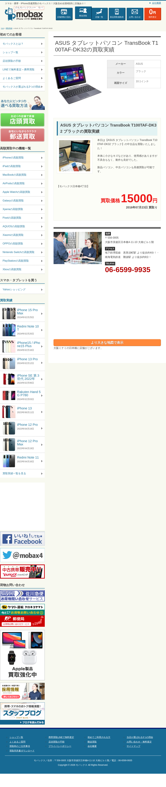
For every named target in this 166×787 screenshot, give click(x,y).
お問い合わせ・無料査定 (139, 742)
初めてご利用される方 (99, 737)
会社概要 (156, 3)
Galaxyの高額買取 (13, 200)
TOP (2, 28)
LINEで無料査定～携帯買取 (19, 69)
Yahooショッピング (14, 289)
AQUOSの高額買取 (14, 226)
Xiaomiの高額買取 (13, 235)
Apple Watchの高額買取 (16, 192)
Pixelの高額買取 (12, 217)
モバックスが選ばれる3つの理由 (22, 86)
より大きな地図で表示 (107, 342)
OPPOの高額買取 (13, 243)
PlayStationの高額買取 (16, 260)
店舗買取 (64, 17)
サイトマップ (133, 746)
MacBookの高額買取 (15, 174)
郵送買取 (83, 15)
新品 (117, 17)
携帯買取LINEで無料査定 (61, 737)
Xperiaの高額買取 (13, 209)
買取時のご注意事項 (19, 746)
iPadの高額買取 (12, 166)
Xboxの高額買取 (12, 269)
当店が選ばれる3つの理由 (140, 737)
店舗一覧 (99, 17)
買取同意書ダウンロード (22, 751)
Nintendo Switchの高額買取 (19, 252)
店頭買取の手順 (12, 61)
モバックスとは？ (13, 43)
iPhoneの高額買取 (13, 157)
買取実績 (9, 28)
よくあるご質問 (12, 78)
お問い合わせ (135, 17)
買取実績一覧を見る (14, 473)
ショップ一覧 (10, 52)
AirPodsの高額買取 (14, 183)
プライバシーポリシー (59, 746)
